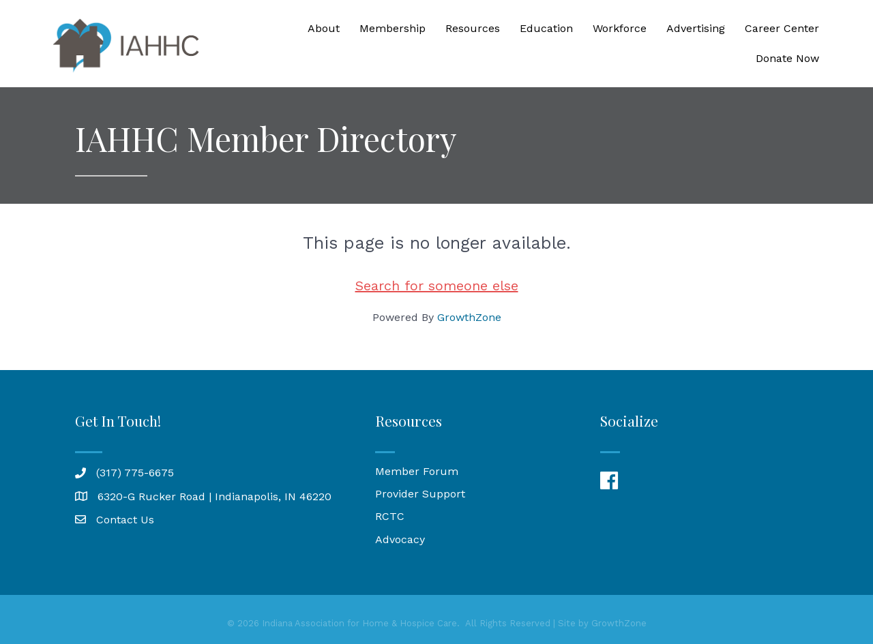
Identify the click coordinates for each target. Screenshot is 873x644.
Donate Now (787, 58)
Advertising (695, 28)
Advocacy (400, 539)
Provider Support (420, 493)
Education (546, 28)
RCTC (389, 516)
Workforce (620, 28)
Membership (392, 28)
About (324, 28)
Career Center (782, 28)
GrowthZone (469, 317)
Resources (472, 28)
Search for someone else (436, 285)
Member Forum (416, 471)
